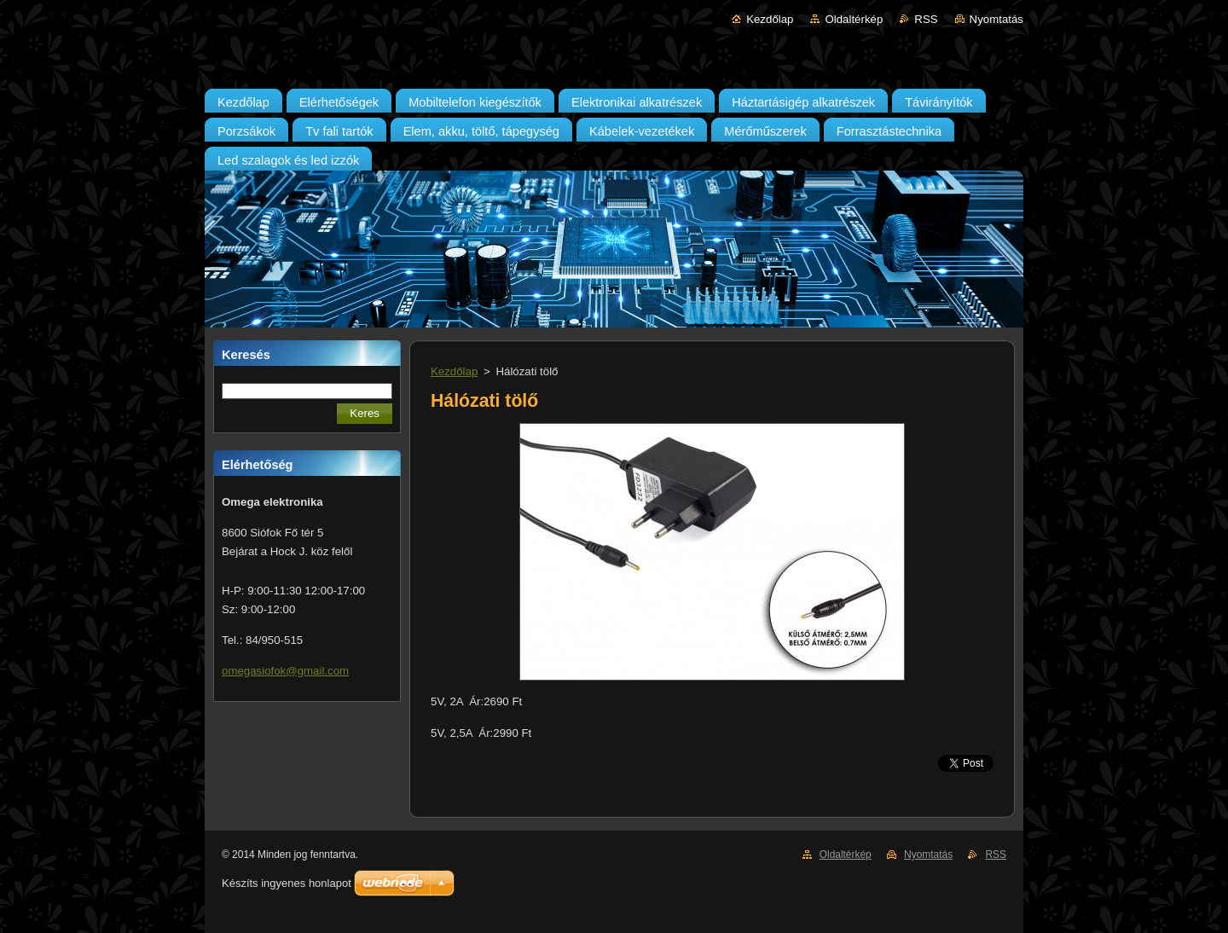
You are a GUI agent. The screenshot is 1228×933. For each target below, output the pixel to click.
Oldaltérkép (854, 19)
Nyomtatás (996, 19)
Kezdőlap (769, 19)
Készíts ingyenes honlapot (286, 883)
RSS (925, 19)
